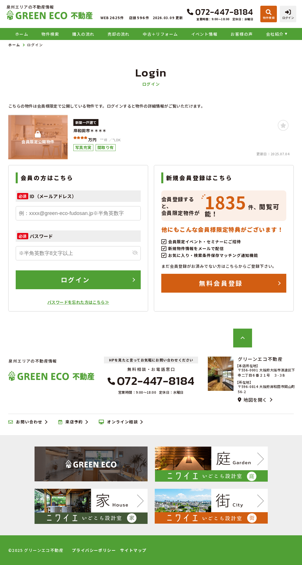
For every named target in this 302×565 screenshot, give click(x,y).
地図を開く (252, 399)
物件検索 (50, 34)
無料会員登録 (221, 282)
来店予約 (70, 422)
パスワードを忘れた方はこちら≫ (78, 302)
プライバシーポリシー (94, 550)
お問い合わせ (25, 422)
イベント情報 (204, 34)
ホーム (21, 34)
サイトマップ (133, 550)
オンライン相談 (118, 422)
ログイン (75, 279)
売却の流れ (119, 34)
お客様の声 (242, 34)
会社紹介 (275, 34)
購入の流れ (83, 34)
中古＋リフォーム (160, 34)
